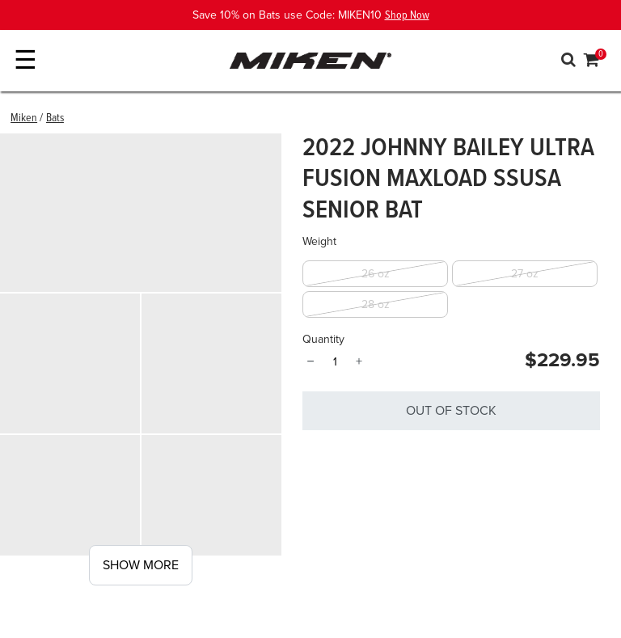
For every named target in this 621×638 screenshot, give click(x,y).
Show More (141, 565)
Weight (319, 241)
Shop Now (407, 15)
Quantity (323, 339)
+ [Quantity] (359, 361)
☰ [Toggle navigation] (25, 60)
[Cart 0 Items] (592, 62)
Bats (55, 118)
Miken (24, 118)
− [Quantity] (310, 361)
